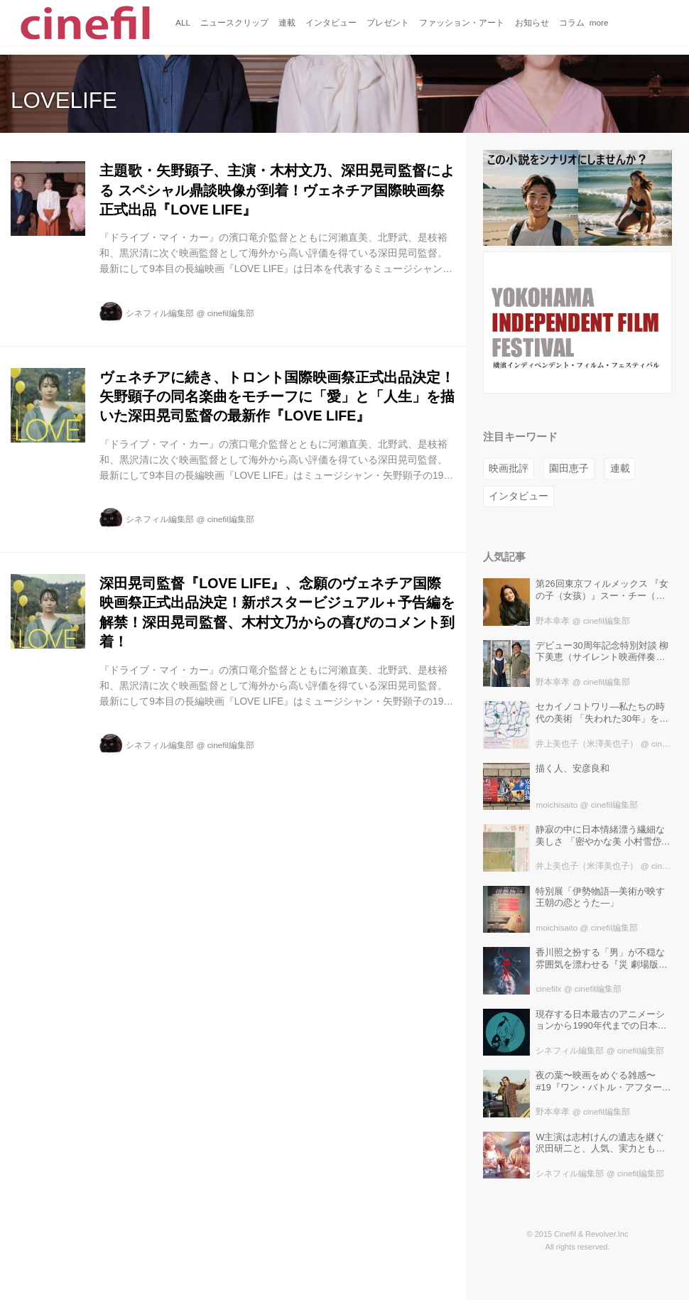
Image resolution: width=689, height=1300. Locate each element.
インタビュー (518, 496)
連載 (620, 468)
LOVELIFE (64, 100)
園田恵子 (569, 468)
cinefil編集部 (230, 313)
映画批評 (508, 468)
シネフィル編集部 (160, 313)
